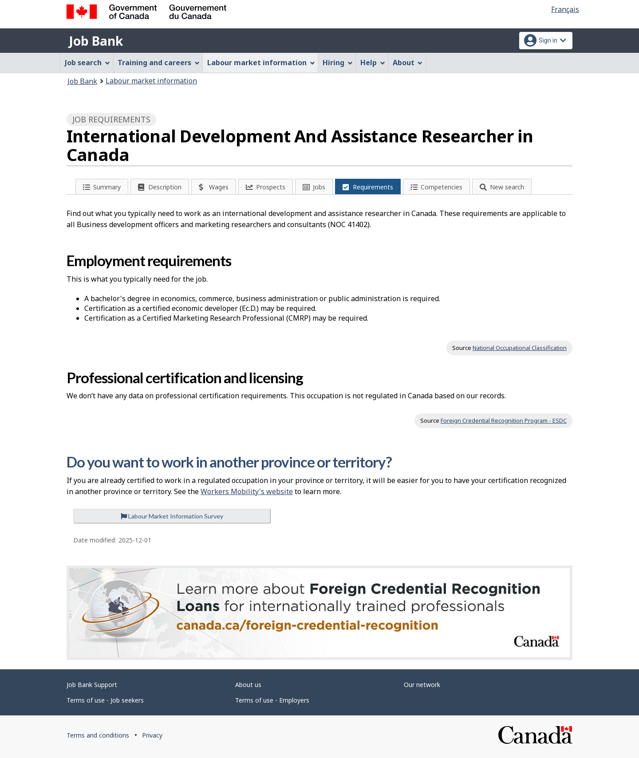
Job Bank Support (92, 684)
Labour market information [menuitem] (261, 62)
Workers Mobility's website (247, 491)
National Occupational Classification (520, 348)
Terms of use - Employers (272, 700)
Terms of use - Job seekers (105, 700)
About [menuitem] (408, 62)
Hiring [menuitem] (338, 62)
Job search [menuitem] (87, 62)
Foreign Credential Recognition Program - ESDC (504, 420)
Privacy (152, 735)
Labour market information (151, 81)
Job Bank (96, 40)
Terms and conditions (98, 735)
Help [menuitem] (372, 62)
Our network (422, 684)
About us (248, 684)
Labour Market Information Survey (172, 516)
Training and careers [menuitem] (159, 62)
